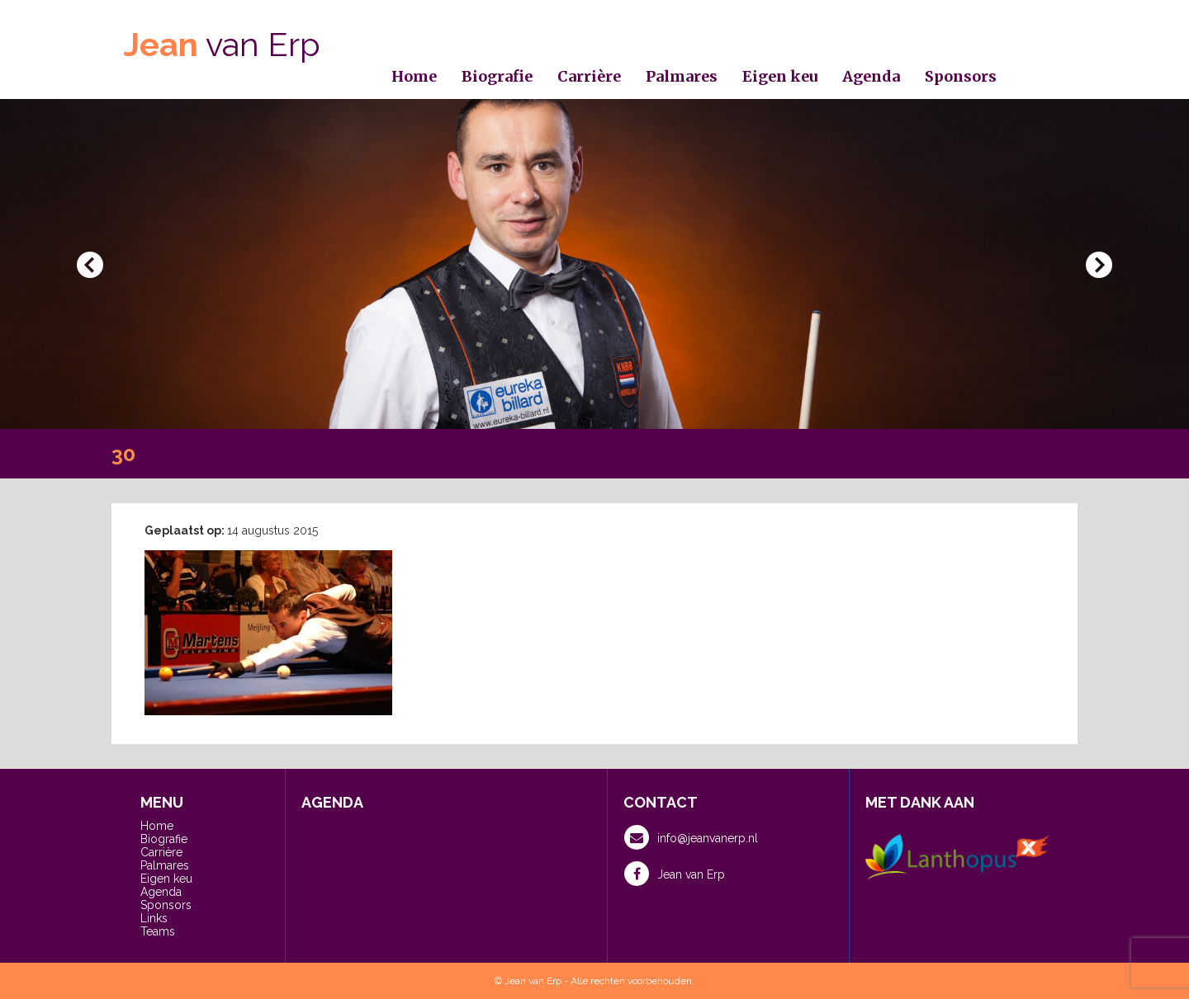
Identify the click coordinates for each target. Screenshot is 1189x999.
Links (154, 918)
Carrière (589, 76)
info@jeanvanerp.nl (691, 837)
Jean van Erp (674, 873)
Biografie (497, 76)
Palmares (682, 76)
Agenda (871, 76)
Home (414, 76)
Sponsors (961, 76)
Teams (157, 931)
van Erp (222, 44)
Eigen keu (779, 76)
